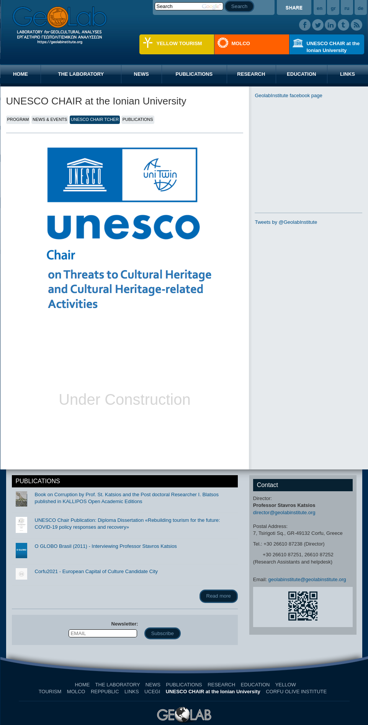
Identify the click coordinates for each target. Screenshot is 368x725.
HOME (20, 74)
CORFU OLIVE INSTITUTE (296, 691)
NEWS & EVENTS (50, 119)
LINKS (131, 691)
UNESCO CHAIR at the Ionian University (333, 47)
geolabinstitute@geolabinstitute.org (307, 579)
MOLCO (241, 43)
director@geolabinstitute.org (284, 512)
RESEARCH (251, 74)
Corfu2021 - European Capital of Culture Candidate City (96, 571)
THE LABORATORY (81, 74)
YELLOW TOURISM (179, 43)
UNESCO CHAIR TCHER (95, 119)
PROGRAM (18, 119)
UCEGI (152, 691)
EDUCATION (301, 74)
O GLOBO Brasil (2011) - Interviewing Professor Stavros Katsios (106, 546)
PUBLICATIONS (194, 74)
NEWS (141, 74)
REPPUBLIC (105, 691)
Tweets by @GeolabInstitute (286, 222)
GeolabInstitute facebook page (288, 95)
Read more (218, 596)
